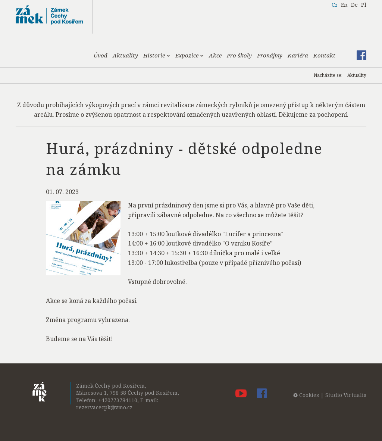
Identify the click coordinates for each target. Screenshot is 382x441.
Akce (215, 55)
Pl (363, 4)
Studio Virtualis (345, 394)
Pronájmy (269, 55)
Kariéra (298, 55)
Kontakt (324, 55)
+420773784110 (117, 400)
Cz (335, 4)
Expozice (189, 55)
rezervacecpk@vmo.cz (104, 407)
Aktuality (125, 55)
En (344, 4)
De (354, 4)
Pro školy (239, 55)
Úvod (100, 55)
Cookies (306, 394)
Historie (156, 55)
